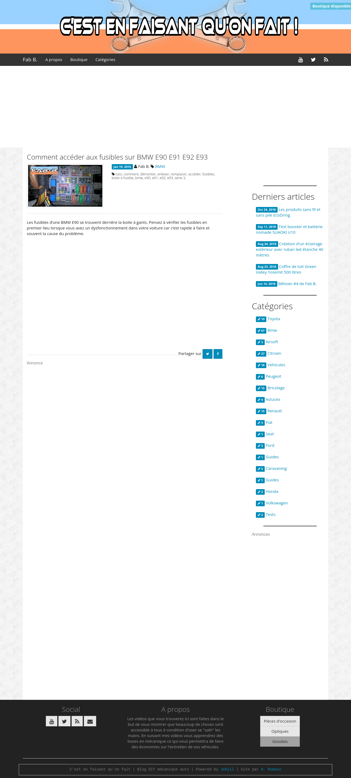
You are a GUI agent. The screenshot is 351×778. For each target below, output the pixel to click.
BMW (160, 166)
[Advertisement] (175, 107)
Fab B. (30, 59)
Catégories (105, 59)
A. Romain (271, 769)
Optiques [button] (280, 731)
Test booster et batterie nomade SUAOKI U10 (289, 229)
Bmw (266, 330)
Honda (267, 491)
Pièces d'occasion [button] (280, 721)
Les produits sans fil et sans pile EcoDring (288, 212)
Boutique (78, 59)
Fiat (264, 422)
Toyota (268, 319)
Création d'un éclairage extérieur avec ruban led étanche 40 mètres (289, 249)
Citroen (268, 353)
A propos (53, 59)
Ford (265, 445)
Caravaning (271, 468)
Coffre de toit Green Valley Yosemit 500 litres (286, 269)
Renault (269, 411)
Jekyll (227, 769)
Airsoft (267, 342)
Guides (267, 457)
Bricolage (270, 388)
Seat (265, 434)
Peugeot (268, 376)
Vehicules (270, 365)
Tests (265, 515)
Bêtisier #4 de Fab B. (286, 284)
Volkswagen (272, 503)
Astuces (268, 399)
